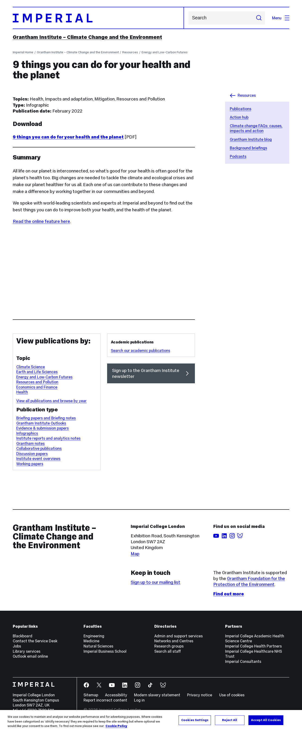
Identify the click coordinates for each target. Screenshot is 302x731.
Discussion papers (32, 453)
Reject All (229, 720)
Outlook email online (30, 656)
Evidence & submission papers (42, 428)
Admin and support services (178, 636)
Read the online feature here (41, 221)
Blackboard (22, 636)
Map (135, 553)
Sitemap (91, 695)
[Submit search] (258, 18)
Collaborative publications (39, 448)
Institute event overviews (38, 458)
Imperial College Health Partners (253, 646)
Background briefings (248, 148)
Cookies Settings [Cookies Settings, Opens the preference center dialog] (194, 720)
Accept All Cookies (266, 720)
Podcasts (238, 156)
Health (22, 392)
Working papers (29, 463)
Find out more (228, 594)
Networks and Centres (173, 641)
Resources (130, 52)
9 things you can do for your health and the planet (68, 137)
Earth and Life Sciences (37, 371)
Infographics (27, 433)
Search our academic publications (140, 350)
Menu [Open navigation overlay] (280, 18)
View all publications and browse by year (51, 400)
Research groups (169, 646)
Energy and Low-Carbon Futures (165, 52)
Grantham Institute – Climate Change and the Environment (87, 37)
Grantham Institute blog (251, 139)
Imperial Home (23, 52)
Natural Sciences (98, 646)
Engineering (94, 636)
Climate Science (30, 366)
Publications (240, 108)
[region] (151, 720)
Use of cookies (231, 695)
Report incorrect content (105, 700)
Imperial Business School (105, 651)
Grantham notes (30, 443)
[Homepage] (98, 18)
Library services (26, 651)
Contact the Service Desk (35, 641)
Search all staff (167, 651)
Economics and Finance (36, 387)
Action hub (239, 117)
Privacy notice (199, 695)
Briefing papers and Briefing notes (46, 418)
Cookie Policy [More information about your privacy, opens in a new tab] (116, 726)
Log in (139, 700)
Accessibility (116, 695)
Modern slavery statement (157, 695)
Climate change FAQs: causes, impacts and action (256, 128)
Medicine (91, 641)
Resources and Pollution (37, 382)
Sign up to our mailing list (155, 582)
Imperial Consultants (243, 661)
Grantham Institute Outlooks (41, 423)
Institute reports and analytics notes (48, 438)
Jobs (17, 646)
